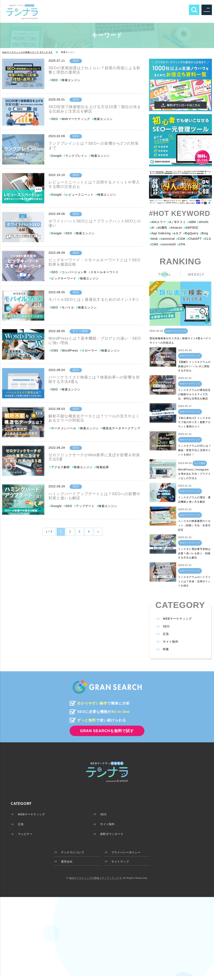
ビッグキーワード (63, 278)
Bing (204, 233)
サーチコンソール (63, 428)
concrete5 (168, 244)
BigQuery (191, 233)
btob (154, 238)
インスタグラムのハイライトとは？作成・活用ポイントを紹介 (194, 581)
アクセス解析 (60, 467)
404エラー (158, 222)
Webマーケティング (76, 119)
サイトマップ (120, 862)
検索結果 (102, 467)
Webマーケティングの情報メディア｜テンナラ (95, 879)
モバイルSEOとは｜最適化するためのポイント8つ (93, 299)
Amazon (175, 227)
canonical (167, 238)
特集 (166, 649)
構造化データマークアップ (121, 428)
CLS (207, 238)
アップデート (85, 506)
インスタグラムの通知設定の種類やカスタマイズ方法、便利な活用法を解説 (194, 394)
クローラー (89, 350)
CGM (180, 238)
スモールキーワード (104, 272)
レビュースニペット (79, 194)
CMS (54, 350)
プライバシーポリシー (126, 853)
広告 (166, 634)
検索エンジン (71, 80)
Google (56, 155)
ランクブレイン (76, 155)
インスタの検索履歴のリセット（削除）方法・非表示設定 (194, 525)
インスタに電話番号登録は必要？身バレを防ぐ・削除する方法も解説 (194, 553)
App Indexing (160, 233)
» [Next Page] (98, 531)
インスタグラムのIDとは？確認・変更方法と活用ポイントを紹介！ (194, 450)
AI (152, 227)
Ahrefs (203, 222)
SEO (76, 60)
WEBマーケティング (177, 619)
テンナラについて (70, 853)
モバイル (68, 307)
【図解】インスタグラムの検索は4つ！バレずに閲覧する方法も (194, 366)
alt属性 (161, 227)
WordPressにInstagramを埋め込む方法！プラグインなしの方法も (194, 474)
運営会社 (64, 862)
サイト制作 (80, 331)
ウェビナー (26, 834)
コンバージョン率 (74, 272)
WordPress (70, 350)
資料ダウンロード (112, 834)
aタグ (177, 233)
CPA (181, 244)
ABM (191, 222)
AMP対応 (191, 227)
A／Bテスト (176, 222)
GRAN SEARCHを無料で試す (107, 731)
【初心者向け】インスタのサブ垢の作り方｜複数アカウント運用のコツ (194, 422)
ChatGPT (194, 238)
